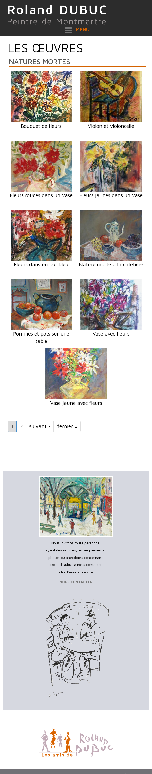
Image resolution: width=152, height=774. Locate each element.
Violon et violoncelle (111, 126)
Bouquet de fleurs (41, 126)
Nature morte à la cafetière (111, 264)
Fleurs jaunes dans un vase (111, 195)
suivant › (39, 426)
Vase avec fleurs (111, 334)
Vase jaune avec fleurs (76, 403)
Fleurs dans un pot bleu (41, 264)
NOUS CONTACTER (76, 582)
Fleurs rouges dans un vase (41, 195)
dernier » (67, 426)
